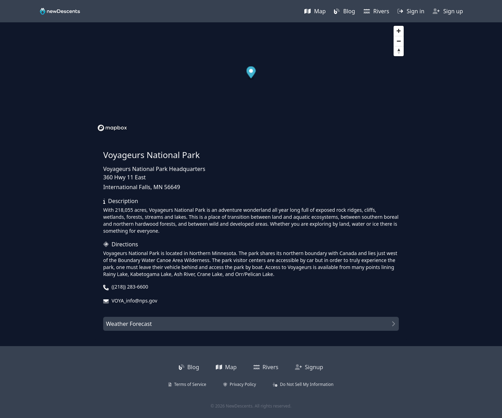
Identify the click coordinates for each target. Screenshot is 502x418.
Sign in (410, 11)
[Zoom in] (399, 31)
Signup (309, 367)
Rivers (376, 11)
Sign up (448, 11)
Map (315, 11)
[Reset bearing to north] (399, 51)
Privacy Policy (239, 384)
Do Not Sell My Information (303, 384)
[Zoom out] (399, 41)
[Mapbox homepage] (112, 128)
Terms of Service (187, 384)
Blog (344, 11)
